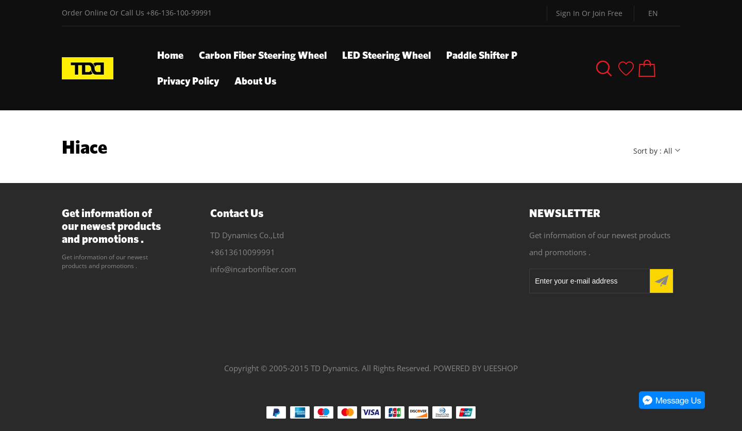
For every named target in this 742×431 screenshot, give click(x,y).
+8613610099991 (242, 252)
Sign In (568, 13)
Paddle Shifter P (481, 55)
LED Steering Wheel (386, 55)
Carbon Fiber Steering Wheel (263, 55)
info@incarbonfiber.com (253, 269)
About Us (255, 81)
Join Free (607, 13)
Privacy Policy (188, 81)
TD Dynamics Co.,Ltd (247, 235)
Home (170, 55)
